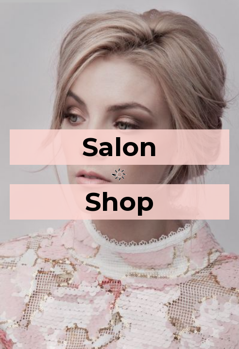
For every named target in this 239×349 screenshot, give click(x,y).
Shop (119, 201)
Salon (119, 146)
